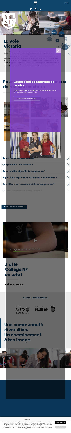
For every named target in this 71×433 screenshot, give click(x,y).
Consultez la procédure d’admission (14, 207)
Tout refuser (60, 427)
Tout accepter (60, 422)
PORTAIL (66, 3)
